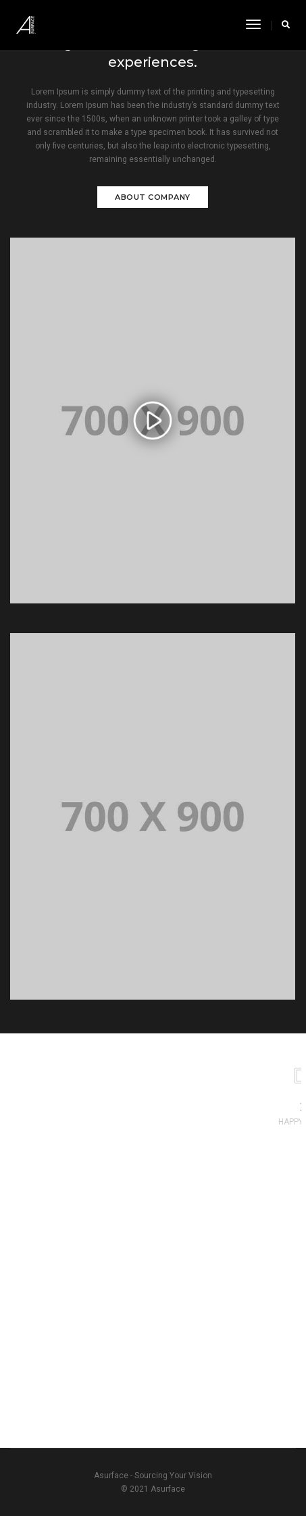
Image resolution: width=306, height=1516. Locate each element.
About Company (152, 197)
